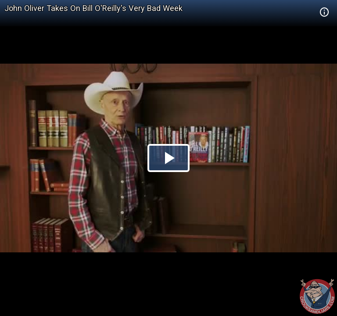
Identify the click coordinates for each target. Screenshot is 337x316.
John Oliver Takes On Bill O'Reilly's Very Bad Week (93, 8)
